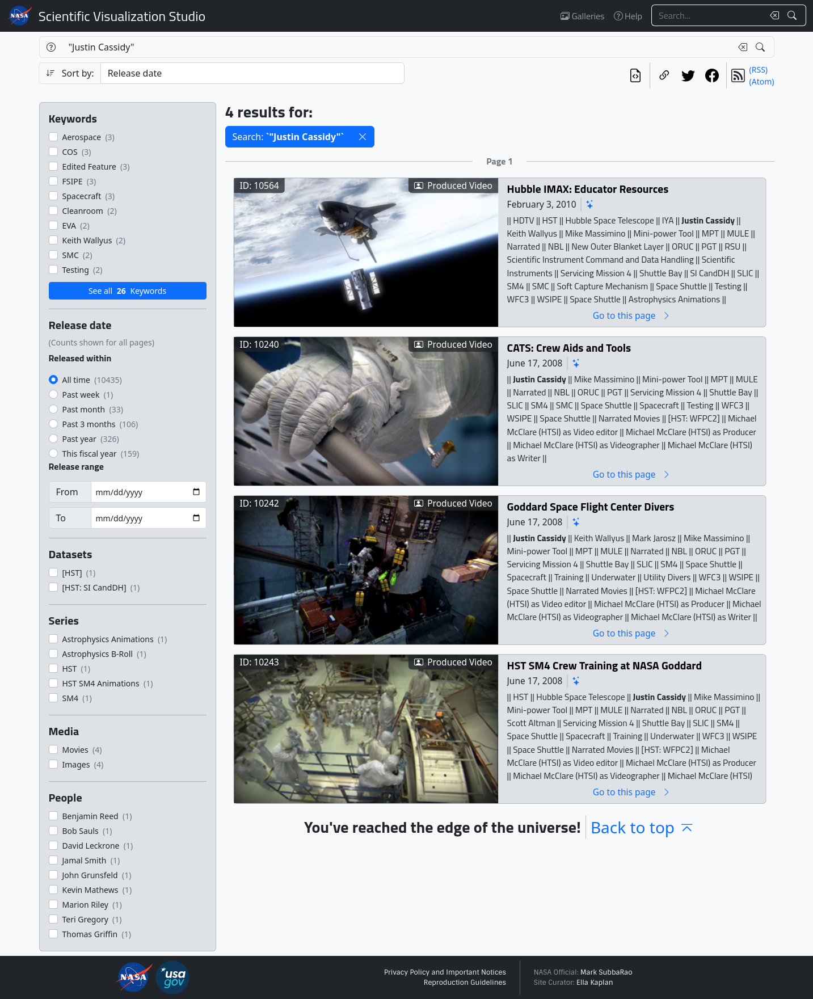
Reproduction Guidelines (465, 982)
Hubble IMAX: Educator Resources (587, 188)
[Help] (50, 47)
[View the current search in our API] (635, 75)
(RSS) (758, 69)
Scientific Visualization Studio (122, 16)
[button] (362, 136)
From (67, 492)
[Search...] (707, 15)
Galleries (582, 16)
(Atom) (761, 81)
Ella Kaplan (594, 982)
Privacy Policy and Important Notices (445, 972)
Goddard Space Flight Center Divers (590, 506)
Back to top (643, 827)
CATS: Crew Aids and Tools (569, 347)
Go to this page (631, 315)
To (61, 518)
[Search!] (793, 15)
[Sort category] (252, 73)
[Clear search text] (772, 15)
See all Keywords (127, 290)
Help (628, 16)
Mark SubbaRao (606, 972)
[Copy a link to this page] (664, 75)
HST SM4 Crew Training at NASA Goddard (604, 665)
